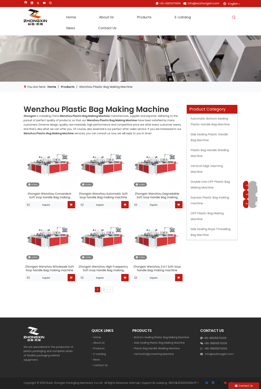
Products (99, 348)
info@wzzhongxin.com (203, 3)
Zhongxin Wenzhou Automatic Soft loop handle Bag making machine (103, 195)
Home (97, 337)
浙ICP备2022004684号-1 (183, 383)
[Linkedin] (32, 3)
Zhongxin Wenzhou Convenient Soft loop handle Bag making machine (49, 195)
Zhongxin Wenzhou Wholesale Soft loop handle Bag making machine (49, 268)
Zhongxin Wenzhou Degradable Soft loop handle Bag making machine (157, 195)
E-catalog (99, 354)
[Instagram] (50, 3)
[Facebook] (26, 3)
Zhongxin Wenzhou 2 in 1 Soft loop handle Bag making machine (157, 268)
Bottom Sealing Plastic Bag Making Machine (161, 337)
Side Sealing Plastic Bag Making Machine (159, 343)
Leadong (161, 383)
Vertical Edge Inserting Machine (154, 354)
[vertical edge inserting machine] (130, 58)
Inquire (37, 204)
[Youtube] (44, 3)
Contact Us (100, 365)
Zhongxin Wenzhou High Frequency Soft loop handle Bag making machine (103, 268)
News (96, 359)
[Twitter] (38, 3)
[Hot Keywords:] (234, 17)
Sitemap (134, 383)
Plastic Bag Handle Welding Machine (157, 348)
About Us (99, 343)
